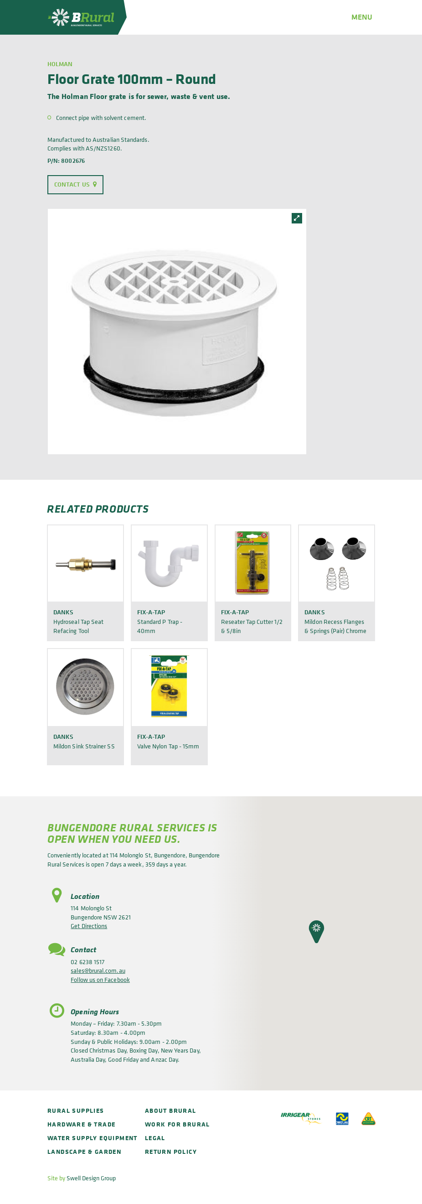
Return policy (171, 1151)
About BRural (170, 1110)
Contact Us (72, 184)
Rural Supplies (75, 1110)
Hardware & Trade (81, 1124)
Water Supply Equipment (92, 1137)
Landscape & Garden (84, 1151)
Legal (155, 1137)
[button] (316, 932)
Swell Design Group (91, 1177)
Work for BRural (177, 1124)
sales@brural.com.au (98, 970)
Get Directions (89, 925)
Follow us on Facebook (100, 979)
